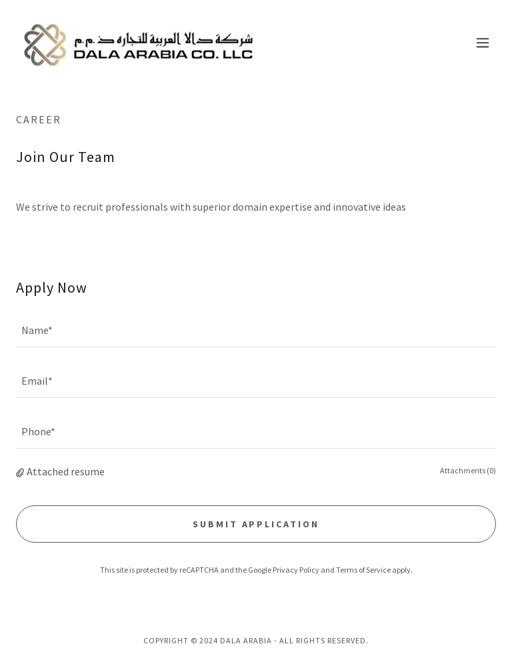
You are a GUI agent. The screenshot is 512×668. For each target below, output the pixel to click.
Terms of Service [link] (363, 570)
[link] (138, 42)
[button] (482, 42)
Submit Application (256, 524)
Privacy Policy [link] (296, 570)
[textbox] (256, 330)
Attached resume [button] (66, 471)
